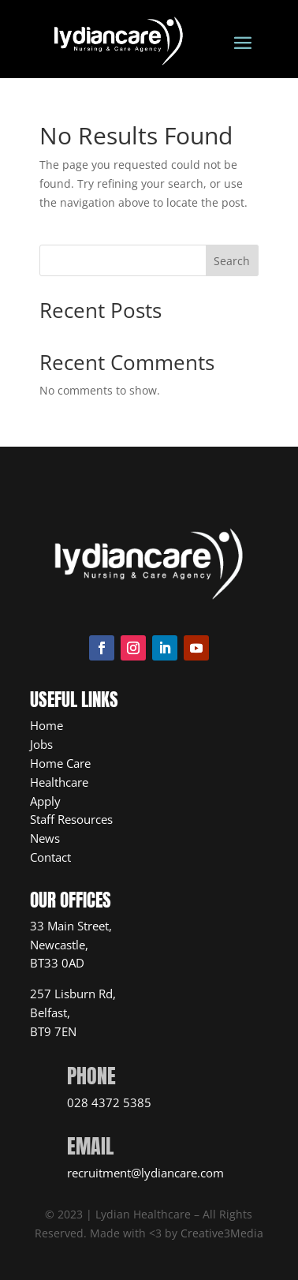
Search (232, 260)
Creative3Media (222, 1233)
